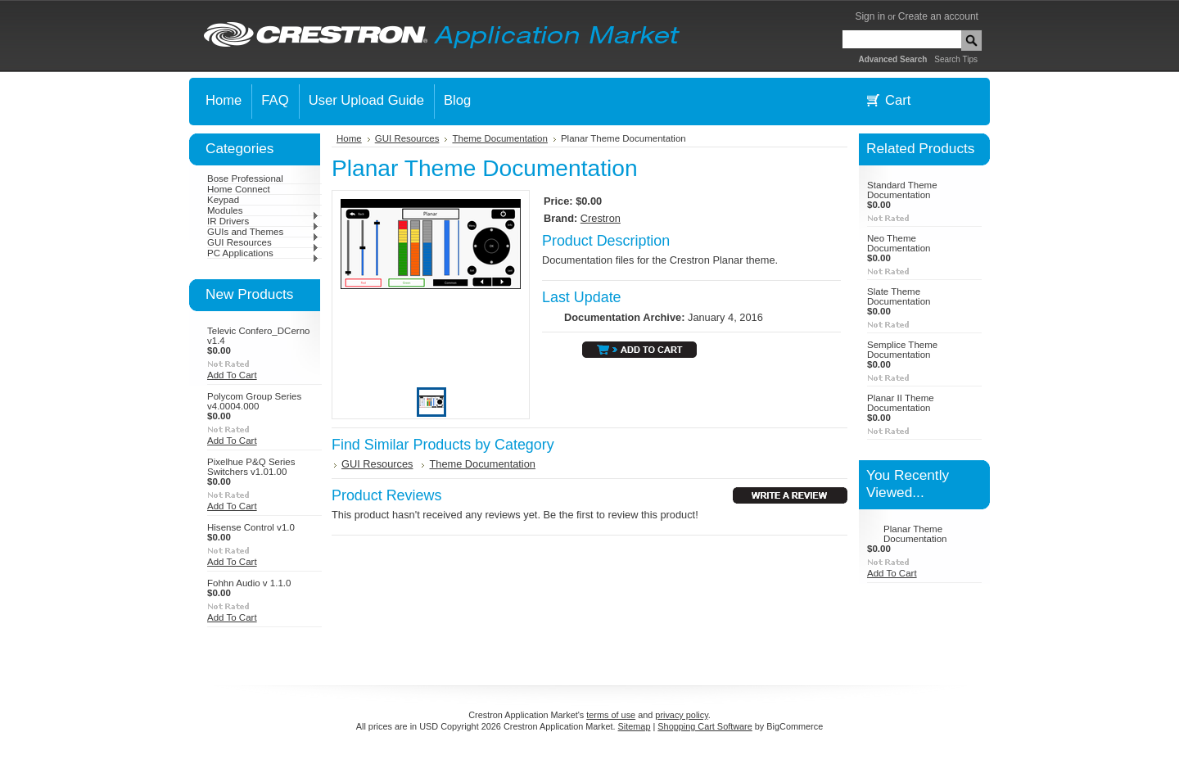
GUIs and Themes (263, 232)
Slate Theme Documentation (898, 296)
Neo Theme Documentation (898, 243)
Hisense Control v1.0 (251, 527)
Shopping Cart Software (704, 726)
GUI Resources (263, 242)
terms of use (610, 715)
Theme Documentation (500, 138)
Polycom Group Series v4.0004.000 (254, 401)
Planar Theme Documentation (914, 534)
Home (349, 138)
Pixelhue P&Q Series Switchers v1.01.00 (251, 467)
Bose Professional (245, 178)
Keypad (223, 200)
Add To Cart (232, 375)
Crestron (600, 218)
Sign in (870, 16)
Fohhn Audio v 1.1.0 (249, 583)
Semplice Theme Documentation (902, 349)
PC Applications (263, 253)
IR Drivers (263, 221)
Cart (897, 100)
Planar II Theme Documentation (900, 403)
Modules (263, 210)
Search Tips (956, 59)
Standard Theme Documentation (902, 190)
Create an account (938, 16)
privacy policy (681, 715)
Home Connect (238, 189)
